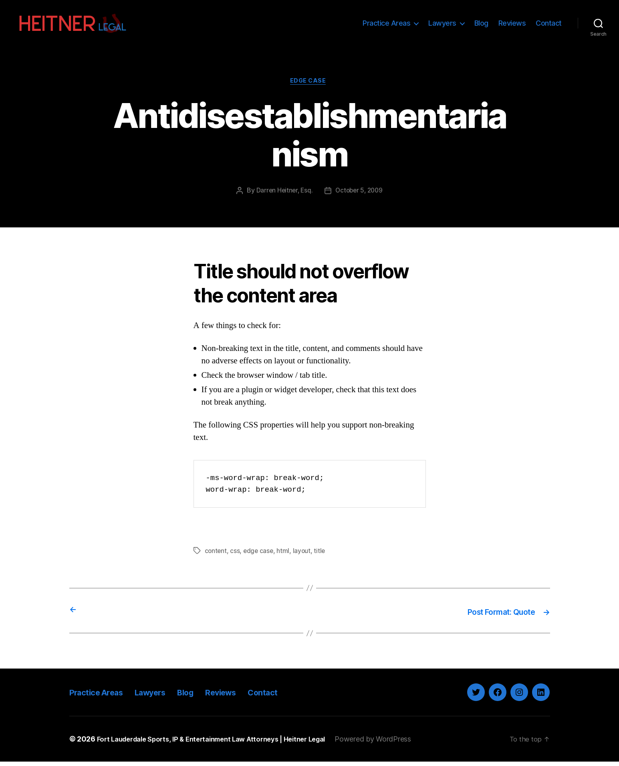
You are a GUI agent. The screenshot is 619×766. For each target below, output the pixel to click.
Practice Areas (386, 25)
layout (303, 556)
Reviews (512, 25)
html (284, 556)
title (322, 556)
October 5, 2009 (360, 196)
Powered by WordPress (395, 743)
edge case (259, 556)
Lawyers (442, 25)
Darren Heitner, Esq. (283, 196)
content (216, 556)
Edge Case (309, 86)
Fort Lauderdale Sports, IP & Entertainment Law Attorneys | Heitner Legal (222, 743)
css (235, 556)
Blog (481, 25)
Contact (549, 25)
